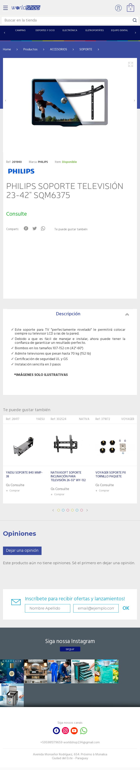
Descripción (92, 314)
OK (125, 608)
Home (7, 49)
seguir (70, 649)
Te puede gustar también (70, 229)
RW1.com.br (83, 765)
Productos (30, 49)
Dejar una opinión (22, 550)
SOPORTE (85, 49)
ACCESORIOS (58, 49)
